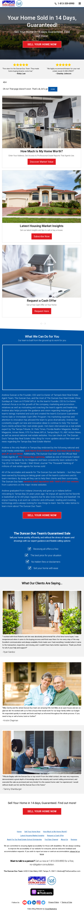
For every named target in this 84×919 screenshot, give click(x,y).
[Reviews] (74, 839)
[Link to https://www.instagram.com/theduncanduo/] (39, 902)
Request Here (41, 311)
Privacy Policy (53, 902)
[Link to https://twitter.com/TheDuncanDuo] (43, 902)
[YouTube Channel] (51, 839)
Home (53, 89)
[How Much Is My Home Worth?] (55, 831)
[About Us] (64, 839)
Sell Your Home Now (42, 44)
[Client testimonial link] (42, 612)
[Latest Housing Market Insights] (32, 835)
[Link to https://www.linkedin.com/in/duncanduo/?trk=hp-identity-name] (34, 902)
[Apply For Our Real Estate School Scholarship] (24, 839)
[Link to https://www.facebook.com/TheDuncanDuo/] (29, 902)
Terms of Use (67, 902)
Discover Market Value (41, 161)
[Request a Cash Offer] (55, 835)
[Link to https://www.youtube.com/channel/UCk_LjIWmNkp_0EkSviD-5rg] (25, 902)
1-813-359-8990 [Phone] (64, 3)
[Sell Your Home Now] (32, 831)
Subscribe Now (42, 236)
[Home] (12, 3)
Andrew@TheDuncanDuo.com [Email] (68, 871)
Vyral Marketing (51, 909)
